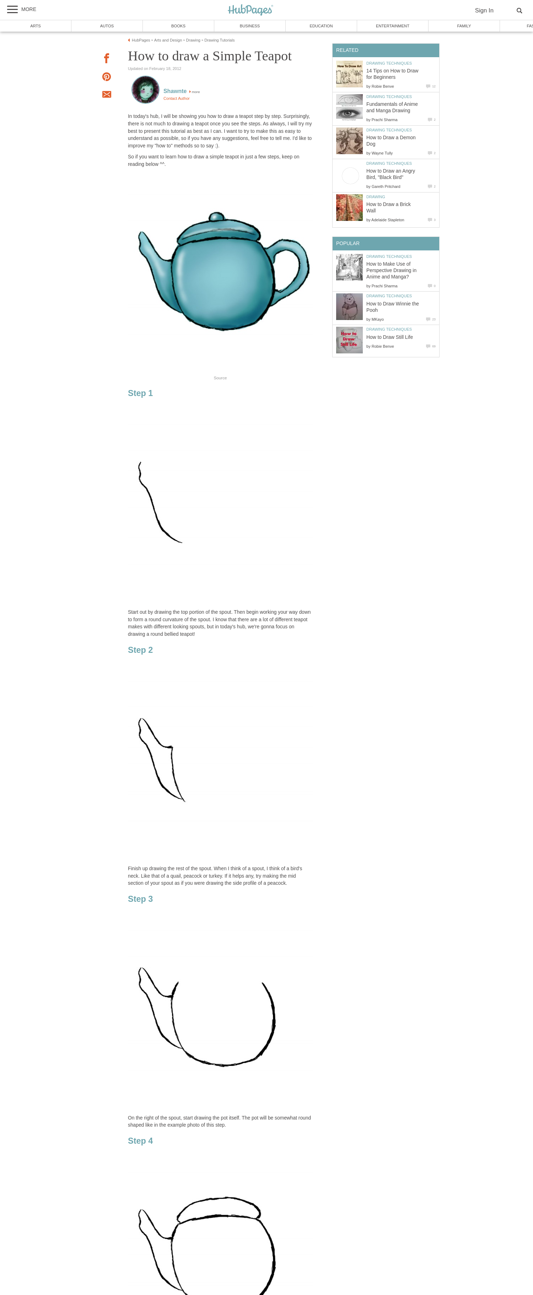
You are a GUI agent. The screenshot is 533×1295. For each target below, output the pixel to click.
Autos (107, 26)
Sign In (484, 10)
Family (464, 26)
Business (250, 26)
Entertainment (392, 26)
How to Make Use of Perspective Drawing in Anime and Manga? (391, 270)
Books (178, 26)
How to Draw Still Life (389, 337)
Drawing (375, 197)
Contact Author (176, 98)
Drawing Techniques (389, 63)
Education (321, 26)
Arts (35, 26)
